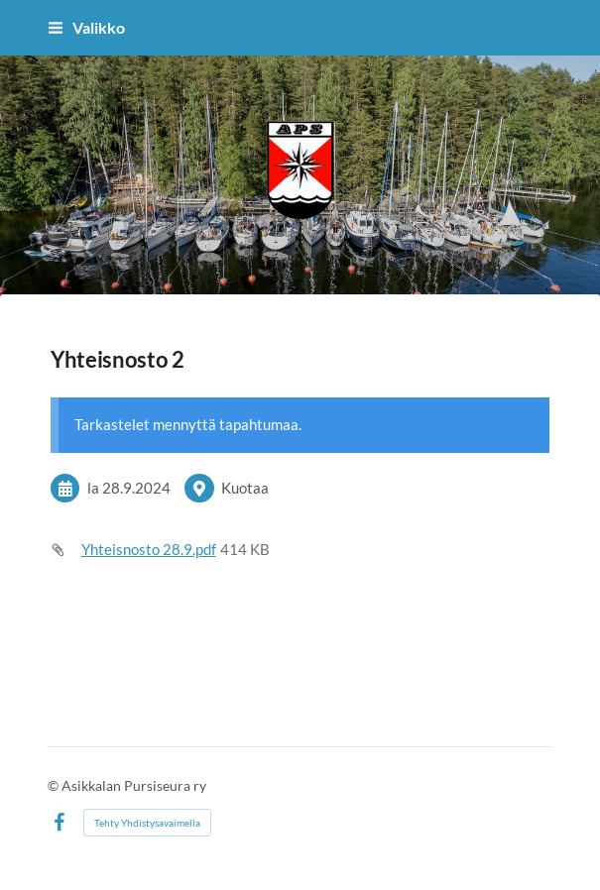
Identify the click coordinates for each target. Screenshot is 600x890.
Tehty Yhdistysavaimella (147, 823)
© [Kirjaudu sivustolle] (54, 785)
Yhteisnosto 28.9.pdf (148, 549)
